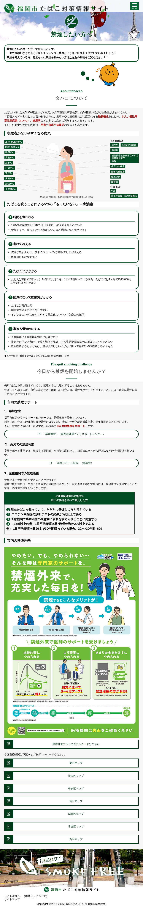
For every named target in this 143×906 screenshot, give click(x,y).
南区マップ (75, 801)
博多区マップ (76, 775)
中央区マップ (76, 788)
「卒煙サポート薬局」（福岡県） (73, 463)
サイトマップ (12, 899)
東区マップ (75, 763)
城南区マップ (76, 813)
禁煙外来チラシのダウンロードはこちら (76, 744)
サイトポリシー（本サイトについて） (26, 896)
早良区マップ (76, 826)
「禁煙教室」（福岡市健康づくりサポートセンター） (74, 434)
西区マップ (75, 839)
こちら (73, 57)
